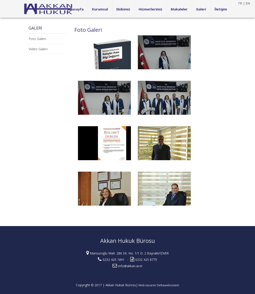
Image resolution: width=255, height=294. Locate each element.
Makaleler (179, 9)
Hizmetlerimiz (150, 9)
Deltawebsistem (168, 285)
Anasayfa (76, 9)
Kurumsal (100, 9)
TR (240, 3)
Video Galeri (38, 49)
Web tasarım (147, 285)
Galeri (201, 9)
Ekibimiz (123, 9)
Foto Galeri (37, 38)
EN (248, 3)
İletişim (220, 9)
